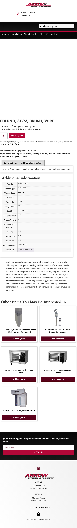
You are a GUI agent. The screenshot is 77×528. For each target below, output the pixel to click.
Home (3, 34)
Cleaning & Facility (40, 153)
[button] (3, 26)
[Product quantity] (3, 136)
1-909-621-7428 (27, 15)
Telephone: (33, 507)
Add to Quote (17, 135)
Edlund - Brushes (31, 34)
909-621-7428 (44, 507)
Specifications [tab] (10, 163)
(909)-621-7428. (13, 144)
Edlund (19, 34)
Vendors (11, 34)
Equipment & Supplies (9, 156)
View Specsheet (25, 249)
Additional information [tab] (31, 163)
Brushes (27, 153)
